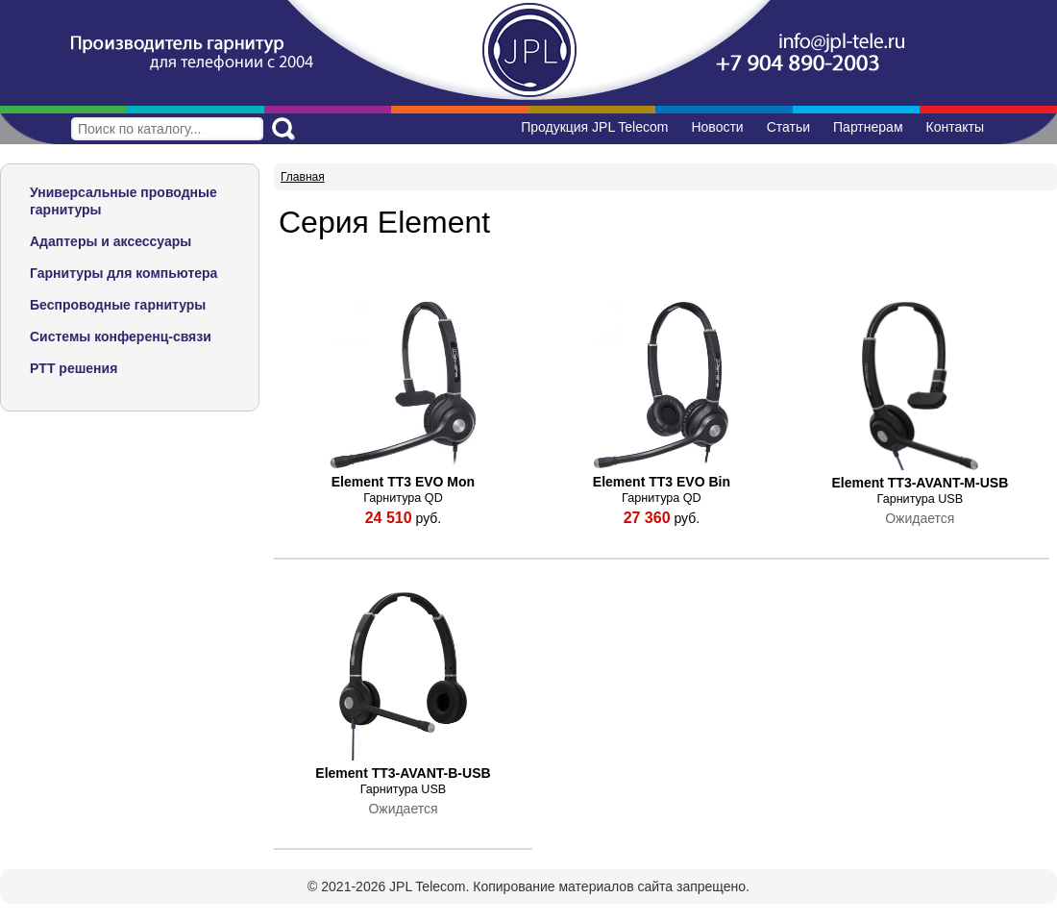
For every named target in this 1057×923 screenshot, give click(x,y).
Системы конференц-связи (120, 336)
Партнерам (867, 127)
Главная (303, 177)
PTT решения (73, 368)
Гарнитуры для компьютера (123, 273)
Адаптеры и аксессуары (110, 241)
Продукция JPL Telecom (594, 127)
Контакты (955, 127)
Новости (717, 127)
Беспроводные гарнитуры (118, 304)
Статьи (788, 127)
